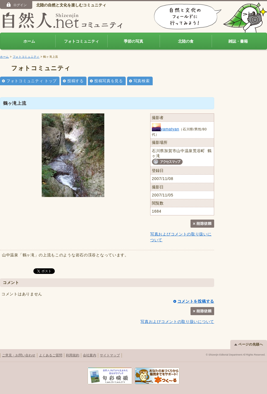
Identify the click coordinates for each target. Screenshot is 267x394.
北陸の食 (186, 41)
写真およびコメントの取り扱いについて (177, 321)
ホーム (29, 41)
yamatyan (165, 129)
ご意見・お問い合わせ (18, 355)
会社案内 (89, 355)
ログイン (16, 5)
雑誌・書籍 (238, 41)
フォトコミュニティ (81, 41)
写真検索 (142, 81)
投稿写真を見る (108, 81)
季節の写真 (133, 41)
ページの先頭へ (248, 344)
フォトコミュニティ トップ (31, 81)
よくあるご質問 (50, 355)
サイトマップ (110, 355)
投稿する (75, 81)
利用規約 (72, 355)
